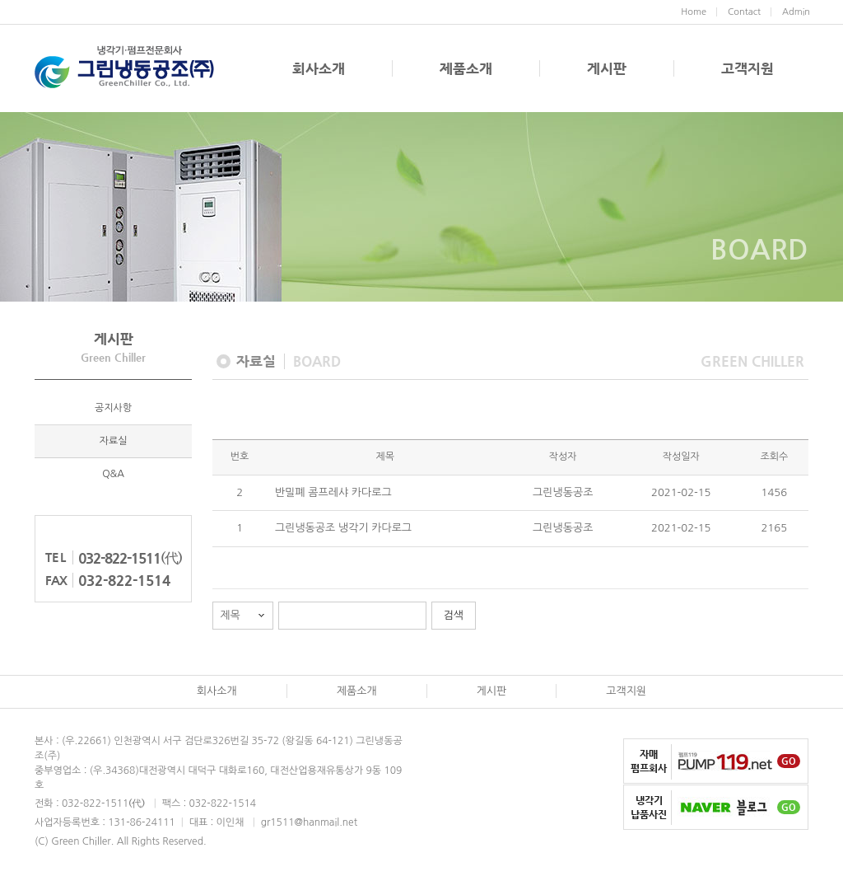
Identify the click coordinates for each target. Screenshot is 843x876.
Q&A (113, 474)
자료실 (114, 441)
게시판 (606, 68)
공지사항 (113, 408)
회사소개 (318, 68)
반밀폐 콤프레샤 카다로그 (333, 492)
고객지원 (747, 68)
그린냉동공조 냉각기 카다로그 (343, 527)
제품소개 (466, 68)
